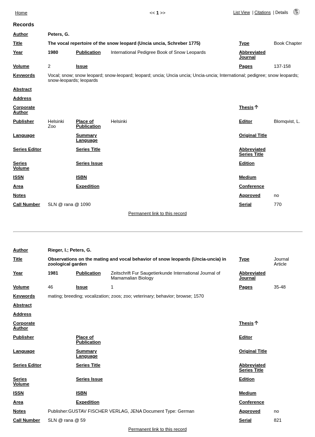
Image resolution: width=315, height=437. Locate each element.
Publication (88, 52)
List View (241, 12)
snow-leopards (63, 80)
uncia (158, 75)
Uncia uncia (178, 75)
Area (18, 186)
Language (24, 135)
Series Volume (21, 166)
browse (183, 296)
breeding (73, 296)
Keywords (24, 75)
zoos (116, 296)
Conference (252, 186)
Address (22, 98)
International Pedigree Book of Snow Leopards (158, 52)
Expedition (87, 186)
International (232, 75)
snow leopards (282, 75)
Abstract (22, 89)
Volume (21, 66)
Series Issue (89, 163)
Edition (247, 163)
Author (20, 34)
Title (18, 43)
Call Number (26, 204)
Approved (249, 195)
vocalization (96, 296)
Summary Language (87, 138)
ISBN (81, 177)
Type (244, 43)
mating (55, 296)
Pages (246, 66)
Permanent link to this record (157, 213)
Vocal (53, 75)
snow (67, 75)
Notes (19, 195)
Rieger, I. (57, 249)
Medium (247, 177)
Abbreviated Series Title (252, 152)
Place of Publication (88, 124)
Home (21, 12)
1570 (199, 296)
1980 (53, 52)
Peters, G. (58, 34)
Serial (245, 204)
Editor (245, 121)
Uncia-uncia (205, 75)
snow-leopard (118, 75)
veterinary (143, 296)
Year (18, 52)
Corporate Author (24, 110)
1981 (53, 273)
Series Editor (27, 149)
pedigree (256, 75)
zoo (127, 296)
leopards (89, 80)
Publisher (23, 121)
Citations (262, 12)
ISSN (18, 177)
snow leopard (89, 75)
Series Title (88, 149)
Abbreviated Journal (252, 55)
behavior (165, 296)
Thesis (246, 107)
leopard (142, 75)
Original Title (253, 135)
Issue (82, 66)
